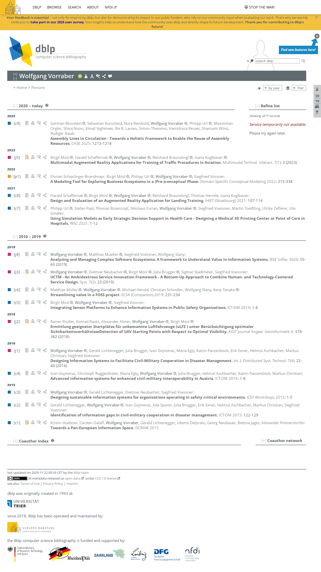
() (252, 162)
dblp (37, 7)
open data (72, 478)
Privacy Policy (53, 483)
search (74, 7)
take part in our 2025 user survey (57, 22)
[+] (264, 440)
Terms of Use (30, 483)
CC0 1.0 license (106, 478)
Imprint (72, 483)
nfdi (109, 7)
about (93, 7)
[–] (257, 105)
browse (54, 7)
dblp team (81, 472)
